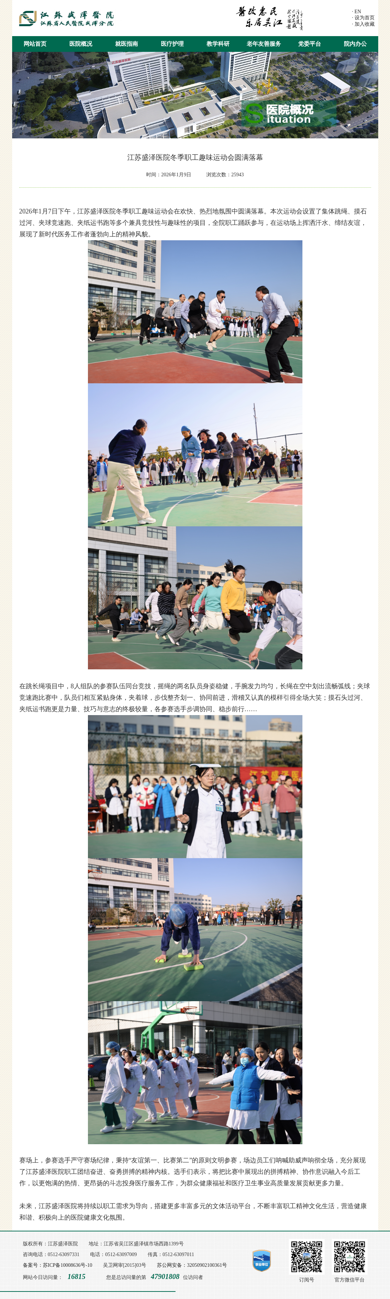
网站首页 (35, 44)
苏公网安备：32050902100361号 (192, 1265)
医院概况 (80, 44)
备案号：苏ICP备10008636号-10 (57, 1265)
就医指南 (126, 44)
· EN (356, 11)
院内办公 (355, 44)
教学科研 (218, 44)
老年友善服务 (264, 44)
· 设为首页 (363, 17)
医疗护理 (172, 44)
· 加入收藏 (363, 24)
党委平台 (309, 44)
